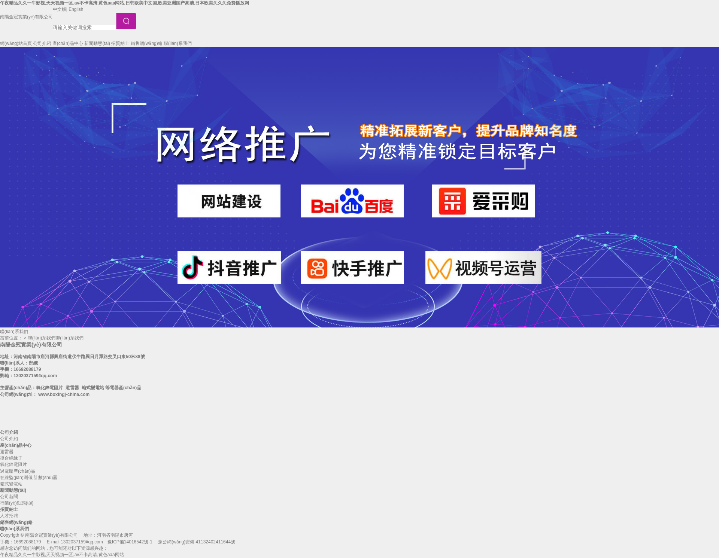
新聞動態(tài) (97, 43)
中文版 (59, 9)
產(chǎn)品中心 (67, 43)
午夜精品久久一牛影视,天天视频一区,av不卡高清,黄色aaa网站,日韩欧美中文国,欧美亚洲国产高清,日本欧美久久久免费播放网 (124, 3)
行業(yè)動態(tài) (16, 503)
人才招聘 (9, 515)
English (76, 9)
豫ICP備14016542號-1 (129, 542)
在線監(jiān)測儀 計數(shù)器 (28, 477)
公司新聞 (9, 496)
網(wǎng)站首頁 (16, 43)
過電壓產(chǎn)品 (17, 471)
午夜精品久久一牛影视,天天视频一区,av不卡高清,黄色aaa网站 (62, 554)
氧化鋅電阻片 (13, 464)
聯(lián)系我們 (178, 43)
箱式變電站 (11, 484)
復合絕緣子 (11, 458)
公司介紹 (42, 43)
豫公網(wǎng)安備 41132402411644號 (196, 542)
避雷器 (6, 451)
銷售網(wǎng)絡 (147, 43)
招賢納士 (120, 43)
